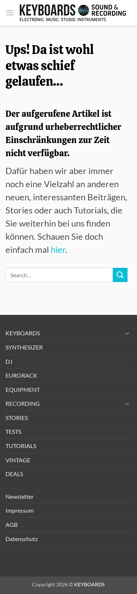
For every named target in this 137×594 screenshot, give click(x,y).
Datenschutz (21, 538)
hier (58, 249)
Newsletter (19, 496)
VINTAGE (17, 459)
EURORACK (21, 375)
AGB (11, 524)
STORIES (16, 417)
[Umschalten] (127, 333)
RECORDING (22, 403)
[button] (9, 13)
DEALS (14, 473)
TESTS (13, 431)
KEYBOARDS (22, 332)
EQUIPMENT (22, 389)
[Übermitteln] (120, 275)
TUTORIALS (20, 445)
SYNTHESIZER (24, 347)
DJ (8, 361)
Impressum (19, 510)
